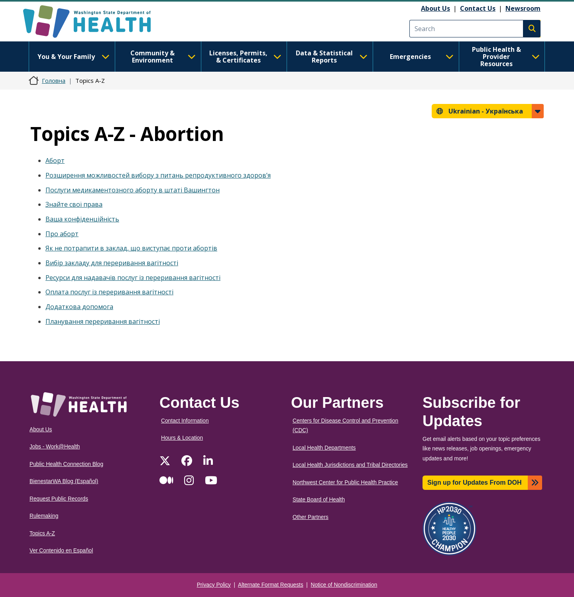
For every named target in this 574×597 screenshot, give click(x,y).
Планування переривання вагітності (102, 321)
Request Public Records (58, 499)
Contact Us (477, 8)
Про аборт (62, 233)
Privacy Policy (214, 585)
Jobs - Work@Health (54, 447)
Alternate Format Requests (270, 585)
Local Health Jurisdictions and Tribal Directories (350, 465)
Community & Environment (163, 57)
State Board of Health (319, 500)
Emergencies (422, 56)
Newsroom (523, 8)
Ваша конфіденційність (82, 219)
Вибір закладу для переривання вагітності (111, 262)
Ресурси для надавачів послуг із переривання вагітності (132, 277)
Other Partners (310, 517)
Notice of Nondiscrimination (344, 585)
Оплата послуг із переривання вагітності (109, 292)
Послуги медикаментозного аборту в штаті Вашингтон (132, 190)
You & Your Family (73, 56)
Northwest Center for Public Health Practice (345, 482)
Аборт (55, 160)
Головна (53, 80)
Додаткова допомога (79, 306)
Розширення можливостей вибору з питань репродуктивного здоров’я (158, 175)
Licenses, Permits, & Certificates (245, 57)
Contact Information (185, 421)
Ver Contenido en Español (61, 551)
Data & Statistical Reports (332, 57)
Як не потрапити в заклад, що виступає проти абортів (131, 248)
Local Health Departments (324, 448)
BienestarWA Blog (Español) (63, 481)
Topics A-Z (42, 533)
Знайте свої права (73, 204)
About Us (435, 8)
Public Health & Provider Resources (506, 56)
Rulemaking (43, 516)
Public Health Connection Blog (66, 464)
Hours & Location (182, 438)
